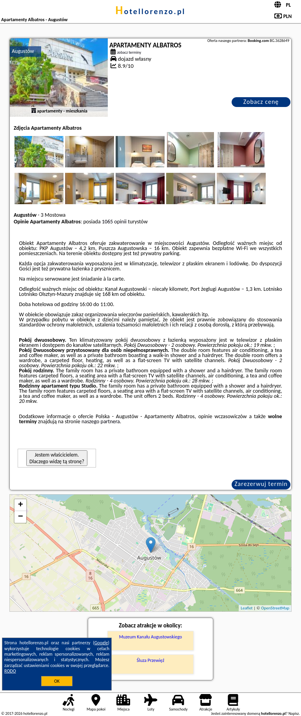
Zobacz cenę (261, 101)
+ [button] (20, 505)
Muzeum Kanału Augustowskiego (150, 637)
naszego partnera (101, 421)
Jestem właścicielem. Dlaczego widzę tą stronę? (56, 458)
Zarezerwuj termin (261, 484)
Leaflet (246, 608)
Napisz (293, 713)
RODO (10, 671)
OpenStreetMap (275, 608)
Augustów (23, 51)
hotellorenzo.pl (150, 11)
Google (101, 642)
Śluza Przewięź (150, 660)
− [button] (20, 517)
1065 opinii (114, 221)
